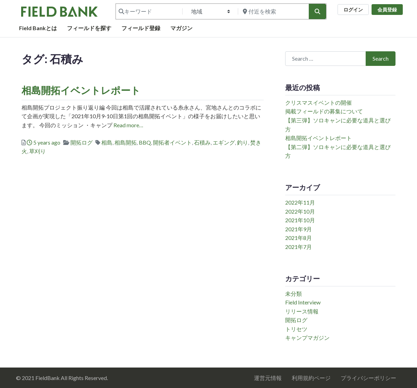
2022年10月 (300, 211)
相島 (106, 142)
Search (381, 58)
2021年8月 (298, 237)
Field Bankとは (38, 28)
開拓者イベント (172, 142)
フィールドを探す (89, 28)
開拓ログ (81, 142)
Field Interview (303, 302)
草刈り (37, 151)
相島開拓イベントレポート (81, 90)
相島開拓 (125, 142)
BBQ (145, 142)
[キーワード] (148, 11)
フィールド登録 (140, 28)
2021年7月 (298, 246)
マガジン (181, 28)
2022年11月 (300, 202)
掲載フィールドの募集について (324, 111)
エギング (224, 142)
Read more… (127, 125)
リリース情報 (301, 311)
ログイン (353, 9)
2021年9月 (298, 229)
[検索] (317, 11)
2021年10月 (300, 220)
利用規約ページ (311, 377)
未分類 (293, 293)
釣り (242, 142)
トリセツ (296, 329)
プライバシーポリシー (368, 377)
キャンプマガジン (307, 337)
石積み (202, 142)
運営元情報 (268, 377)
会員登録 (387, 9)
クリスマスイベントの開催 (318, 102)
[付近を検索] (272, 11)
